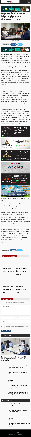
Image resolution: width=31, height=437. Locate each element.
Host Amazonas (18, 434)
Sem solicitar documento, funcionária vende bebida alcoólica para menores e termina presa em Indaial (18, 393)
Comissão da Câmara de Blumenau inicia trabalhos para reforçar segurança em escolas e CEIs (14, 358)
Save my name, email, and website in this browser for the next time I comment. (14, 327)
